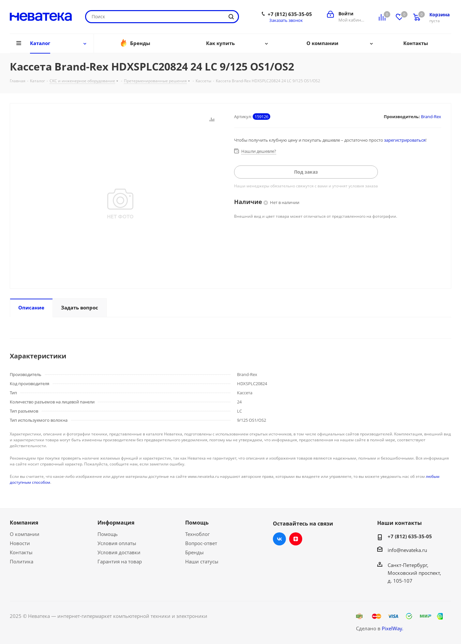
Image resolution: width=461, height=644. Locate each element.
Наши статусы (201, 561)
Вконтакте (279, 538)
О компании (24, 534)
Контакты (21, 552)
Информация (115, 522)
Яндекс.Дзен (295, 538)
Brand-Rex (431, 116)
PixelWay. (392, 628)
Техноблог (197, 534)
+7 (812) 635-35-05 (290, 14)
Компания (24, 522)
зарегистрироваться (404, 140)
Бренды (194, 552)
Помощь (107, 534)
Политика (21, 561)
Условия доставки (119, 552)
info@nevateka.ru (407, 550)
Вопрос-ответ (201, 543)
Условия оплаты (116, 543)
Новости (20, 543)
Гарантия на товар (119, 561)
